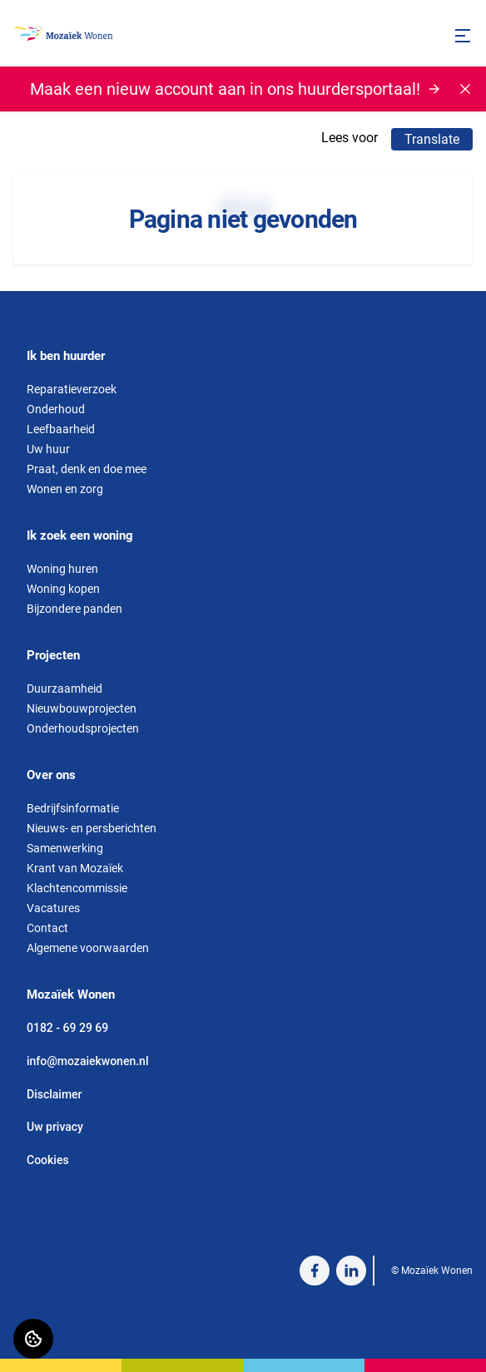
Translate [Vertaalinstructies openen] (431, 139)
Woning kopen (63, 588)
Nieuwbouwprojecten (81, 708)
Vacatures (53, 908)
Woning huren (62, 568)
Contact (47, 928)
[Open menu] (463, 36)
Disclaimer (54, 1094)
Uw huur (48, 449)
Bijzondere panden (74, 608)
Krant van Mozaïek (75, 868)
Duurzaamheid (64, 688)
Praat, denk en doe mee (86, 469)
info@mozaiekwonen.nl (87, 1061)
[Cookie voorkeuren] (33, 1339)
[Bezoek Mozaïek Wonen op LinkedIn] (351, 1271)
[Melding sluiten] (465, 88)
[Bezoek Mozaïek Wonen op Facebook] (315, 1271)
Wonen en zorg (65, 489)
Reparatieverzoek (72, 389)
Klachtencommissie (77, 888)
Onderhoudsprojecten (83, 728)
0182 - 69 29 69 (67, 1027)
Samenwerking (65, 848)
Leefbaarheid (61, 429)
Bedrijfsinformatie (73, 808)
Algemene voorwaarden (88, 948)
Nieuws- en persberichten (91, 828)
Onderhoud (56, 409)
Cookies (48, 1160)
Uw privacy (55, 1126)
